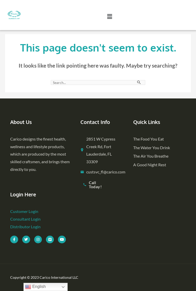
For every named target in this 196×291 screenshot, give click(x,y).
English (35, 287)
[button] (109, 16)
